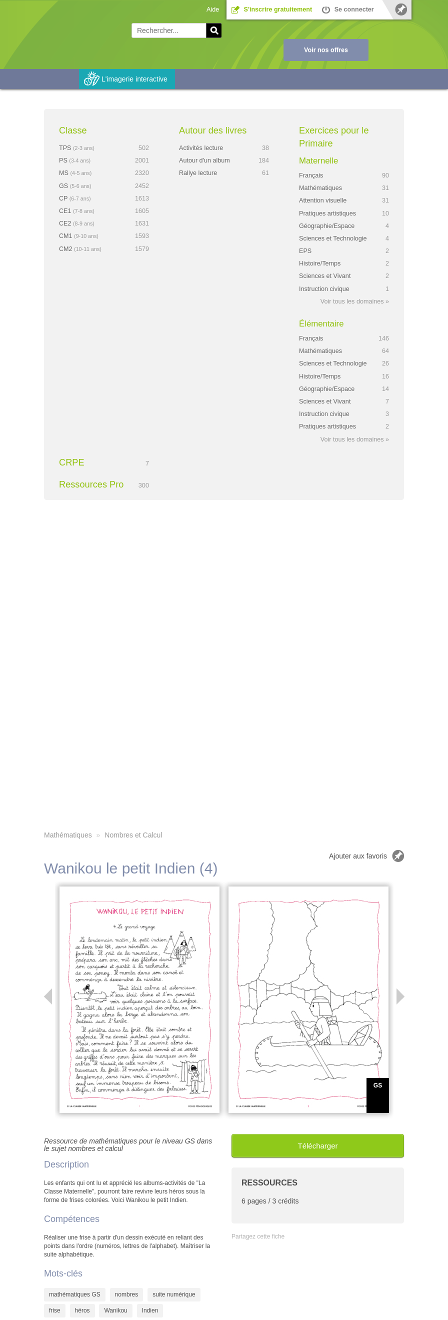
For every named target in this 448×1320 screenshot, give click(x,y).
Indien (150, 1310)
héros (82, 1310)
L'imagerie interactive (135, 79)
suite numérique (173, 1294)
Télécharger (318, 1146)
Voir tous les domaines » (354, 301)
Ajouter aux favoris (358, 856)
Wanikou (115, 1310)
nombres (126, 1294)
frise (54, 1310)
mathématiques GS (74, 1294)
